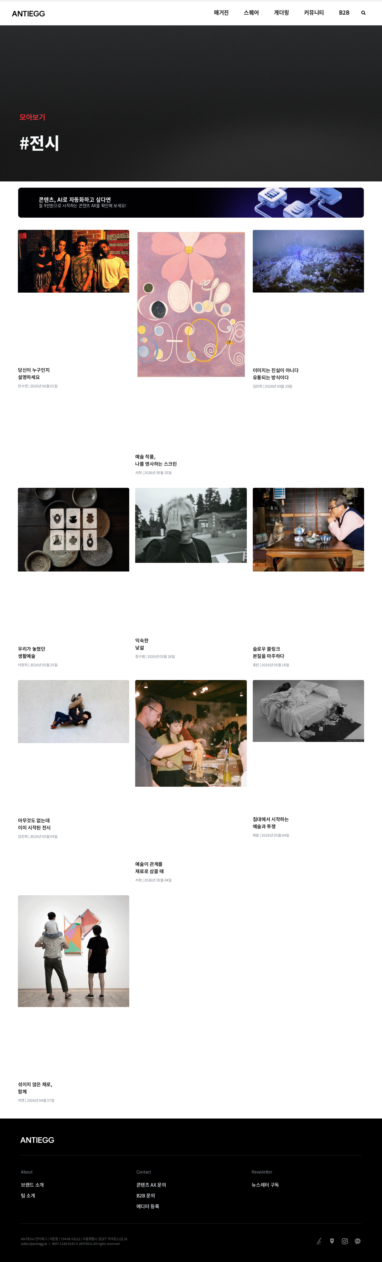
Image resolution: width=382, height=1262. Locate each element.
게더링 (281, 12)
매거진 (221, 12)
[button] (363, 12)
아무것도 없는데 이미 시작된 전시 (34, 824)
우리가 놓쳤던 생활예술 (31, 652)
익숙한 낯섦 (141, 644)
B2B (344, 12)
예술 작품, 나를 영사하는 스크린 (156, 460)
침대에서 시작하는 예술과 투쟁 (271, 822)
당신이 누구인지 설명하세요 (34, 373)
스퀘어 (251, 12)
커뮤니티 (314, 12)
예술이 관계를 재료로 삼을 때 (149, 867)
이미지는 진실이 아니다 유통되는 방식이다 (276, 373)
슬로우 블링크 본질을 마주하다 (268, 652)
